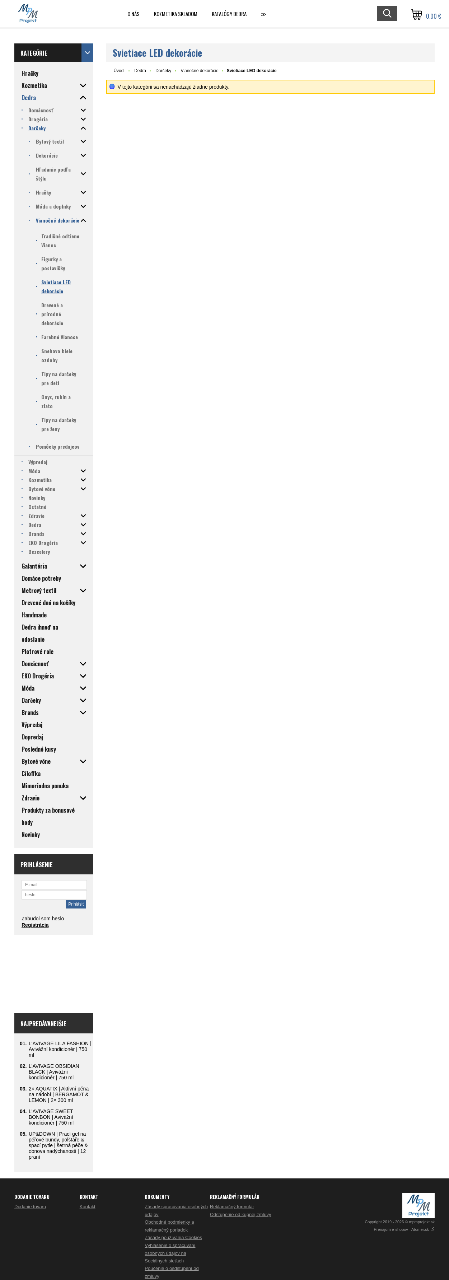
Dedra (140, 70)
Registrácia (35, 925)
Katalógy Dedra (229, 14)
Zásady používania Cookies (173, 1237)
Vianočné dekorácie (200, 70)
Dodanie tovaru (30, 1206)
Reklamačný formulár (232, 1206)
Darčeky (163, 70)
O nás (133, 14)
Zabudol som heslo (43, 918)
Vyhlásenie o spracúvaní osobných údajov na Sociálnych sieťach (170, 1253)
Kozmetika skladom (175, 14)
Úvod (118, 70)
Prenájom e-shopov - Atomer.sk (404, 1229)
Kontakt (87, 1206)
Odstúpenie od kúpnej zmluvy (240, 1214)
